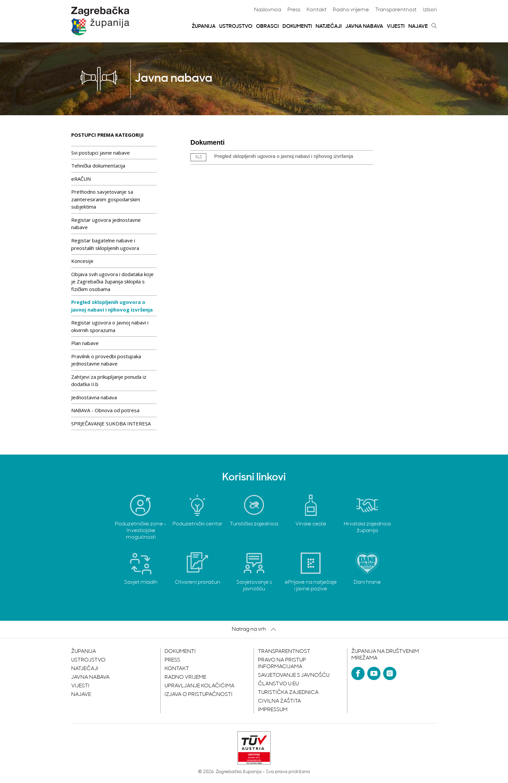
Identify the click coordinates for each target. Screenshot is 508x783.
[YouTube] (374, 673)
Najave (418, 26)
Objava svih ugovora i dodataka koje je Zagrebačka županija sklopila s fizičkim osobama (112, 281)
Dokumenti (297, 26)
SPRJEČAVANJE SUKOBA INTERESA (111, 423)
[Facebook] (358, 673)
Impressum (272, 709)
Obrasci (267, 26)
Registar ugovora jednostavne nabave (106, 224)
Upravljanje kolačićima (199, 686)
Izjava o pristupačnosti (198, 694)
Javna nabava (364, 26)
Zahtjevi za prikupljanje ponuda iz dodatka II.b (108, 380)
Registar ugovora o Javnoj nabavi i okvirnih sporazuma (109, 326)
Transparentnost (396, 10)
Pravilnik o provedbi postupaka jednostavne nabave (106, 360)
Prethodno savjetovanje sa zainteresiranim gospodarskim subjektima (105, 199)
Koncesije (82, 261)
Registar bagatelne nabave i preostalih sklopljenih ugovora (105, 244)
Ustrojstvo (235, 26)
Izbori (430, 10)
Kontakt (317, 10)
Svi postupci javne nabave (100, 152)
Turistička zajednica (288, 692)
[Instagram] (389, 673)
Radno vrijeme (351, 10)
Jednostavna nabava (94, 397)
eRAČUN (81, 178)
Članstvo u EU (278, 684)
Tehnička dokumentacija (98, 165)
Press (293, 10)
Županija (204, 26)
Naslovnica (267, 10)
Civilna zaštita (279, 701)
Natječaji (329, 26)
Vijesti (396, 26)
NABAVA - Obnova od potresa (105, 410)
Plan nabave (85, 343)
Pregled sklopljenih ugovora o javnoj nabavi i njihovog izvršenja (112, 306)
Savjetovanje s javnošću (294, 675)
